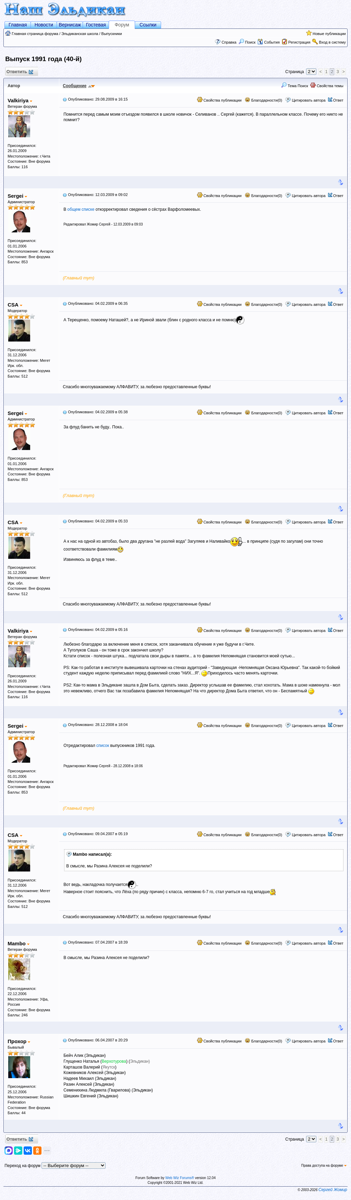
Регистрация (299, 42)
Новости (44, 24)
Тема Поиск (294, 86)
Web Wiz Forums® (179, 1178)
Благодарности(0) (263, 100)
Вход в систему (332, 42)
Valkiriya (20, 100)
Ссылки (148, 24)
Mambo (18, 943)
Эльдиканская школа (79, 34)
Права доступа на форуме (324, 1165)
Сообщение (74, 85)
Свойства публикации (219, 100)
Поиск (247, 42)
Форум (121, 24)
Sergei (17, 196)
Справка (228, 42)
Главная (18, 24)
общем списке (81, 209)
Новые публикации (329, 34)
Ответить (19, 72)
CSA (15, 305)
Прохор (19, 1041)
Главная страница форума (35, 34)
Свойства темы (326, 86)
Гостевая (96, 24)
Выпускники (111, 34)
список (102, 745)
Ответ (338, 100)
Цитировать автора (308, 100)
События (268, 42)
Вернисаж (70, 24)
